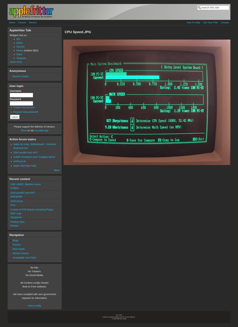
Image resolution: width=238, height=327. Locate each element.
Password (16, 99)
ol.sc (12, 205)
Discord (20, 46)
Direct (24, 130)
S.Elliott (14, 188)
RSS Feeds (19, 249)
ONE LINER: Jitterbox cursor (25, 184)
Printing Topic (17, 222)
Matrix (19, 43)
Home (12, 22)
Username (16, 91)
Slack (19, 54)
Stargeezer (16, 217)
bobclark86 (16, 196)
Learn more (16, 62)
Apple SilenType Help (24, 165)
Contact (225, 22)
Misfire (19, 50)
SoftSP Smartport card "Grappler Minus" (34, 157)
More (57, 170)
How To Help (193, 22)
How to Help (34, 305)
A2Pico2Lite (19, 161)
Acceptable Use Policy (24, 257)
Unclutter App (41, 130)
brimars (14, 225)
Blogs (16, 240)
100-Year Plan (210, 22)
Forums (22, 22)
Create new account (24, 107)
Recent (33, 22)
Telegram (21, 58)
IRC (18, 39)
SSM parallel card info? (25, 152)
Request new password (25, 112)
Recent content (21, 76)
